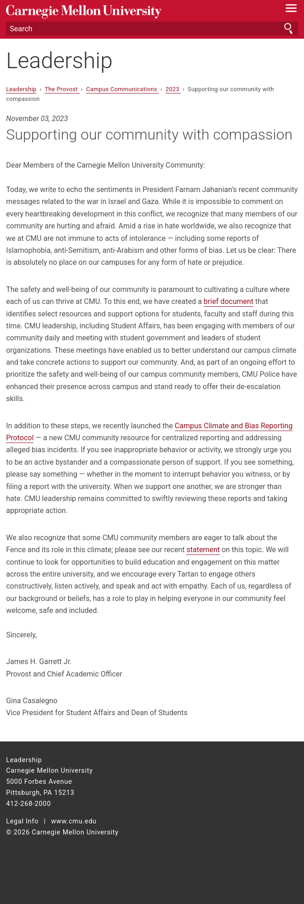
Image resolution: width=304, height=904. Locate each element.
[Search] (152, 28)
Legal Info (22, 821)
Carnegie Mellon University (130, 12)
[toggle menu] (291, 10)
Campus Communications (122, 89)
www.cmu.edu (74, 821)
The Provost (62, 89)
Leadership (59, 60)
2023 (173, 89)
